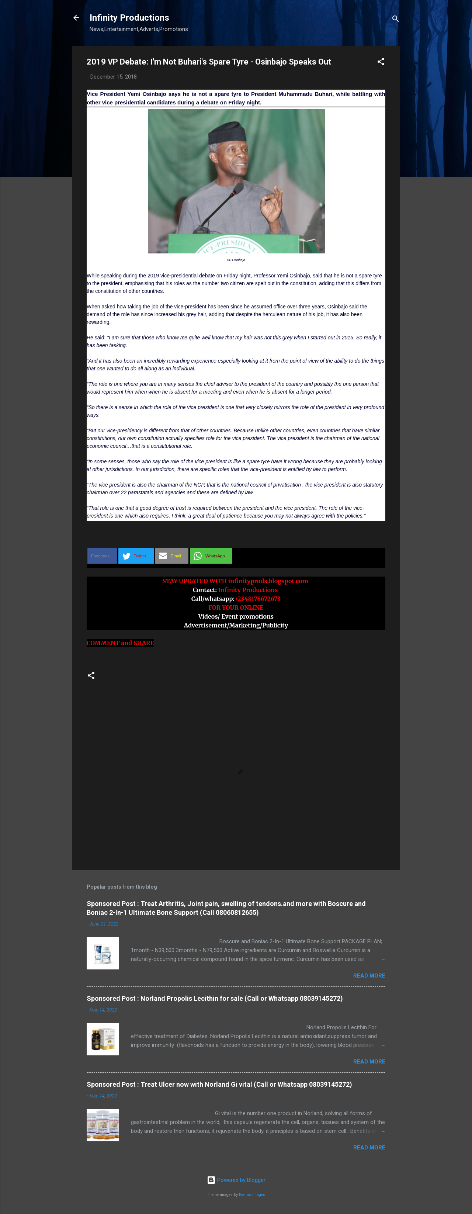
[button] (380, 63)
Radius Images (252, 1194)
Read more (369, 975)
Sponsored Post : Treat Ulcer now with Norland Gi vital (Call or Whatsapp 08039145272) (219, 1084)
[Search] (395, 20)
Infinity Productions (129, 18)
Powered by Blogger (236, 1180)
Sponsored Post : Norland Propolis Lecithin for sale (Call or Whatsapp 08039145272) (215, 998)
